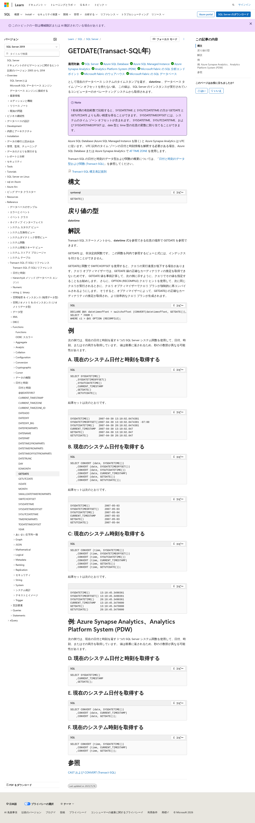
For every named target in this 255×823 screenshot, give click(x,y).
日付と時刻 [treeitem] (24, 387)
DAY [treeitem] (20, 463)
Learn (71, 39)
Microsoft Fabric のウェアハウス (104, 74)
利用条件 (153, 812)
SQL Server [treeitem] (13, 60)
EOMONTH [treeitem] (24, 468)
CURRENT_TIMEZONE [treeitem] (30, 403)
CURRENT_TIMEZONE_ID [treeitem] (31, 408)
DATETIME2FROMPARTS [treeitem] (31, 443)
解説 (199, 55)
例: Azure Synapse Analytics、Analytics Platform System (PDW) (218, 66)
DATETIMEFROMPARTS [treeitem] (30, 448)
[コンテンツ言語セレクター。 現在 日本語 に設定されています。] (11, 804)
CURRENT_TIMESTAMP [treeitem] (30, 397)
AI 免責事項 (10, 812)
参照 (199, 72)
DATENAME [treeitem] (24, 433)
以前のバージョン (31, 812)
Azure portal (206, 14)
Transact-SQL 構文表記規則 (89, 171)
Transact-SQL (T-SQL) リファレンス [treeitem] (32, 267)
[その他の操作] (184, 39)
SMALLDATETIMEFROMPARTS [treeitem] (34, 494)
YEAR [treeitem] (21, 529)
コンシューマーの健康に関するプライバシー (116, 812)
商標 (164, 812)
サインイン (244, 4)
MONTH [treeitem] (23, 488)
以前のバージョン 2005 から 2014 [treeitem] (26, 70)
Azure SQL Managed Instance (151, 64)
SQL (80, 39)
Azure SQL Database (116, 64)
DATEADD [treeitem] (23, 413)
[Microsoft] (6, 4)
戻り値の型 (203, 50)
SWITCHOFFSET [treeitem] (27, 499)
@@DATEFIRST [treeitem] (26, 392)
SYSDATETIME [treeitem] (26, 504)
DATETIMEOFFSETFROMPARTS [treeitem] (35, 453)
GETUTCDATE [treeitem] (25, 478)
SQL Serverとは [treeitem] (18, 80)
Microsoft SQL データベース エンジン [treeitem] (31, 85)
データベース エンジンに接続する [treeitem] (29, 90)
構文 (199, 45)
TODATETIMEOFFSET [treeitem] (29, 524)
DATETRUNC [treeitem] (25, 458)
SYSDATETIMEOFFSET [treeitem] (30, 509)
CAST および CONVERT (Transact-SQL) (92, 772)
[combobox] (31, 47)
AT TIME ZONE (138, 151)
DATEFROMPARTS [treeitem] (28, 428)
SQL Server (92, 39)
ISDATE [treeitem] (22, 484)
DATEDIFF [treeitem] (23, 418)
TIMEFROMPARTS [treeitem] (28, 519)
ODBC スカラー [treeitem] (24, 337)
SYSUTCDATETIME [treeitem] (28, 514)
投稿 (62, 812)
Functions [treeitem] (21, 332)
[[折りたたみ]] (55, 39)
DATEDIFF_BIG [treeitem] (26, 423)
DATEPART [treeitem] (23, 438)
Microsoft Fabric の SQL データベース (153, 74)
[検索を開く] (233, 5)
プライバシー (76, 812)
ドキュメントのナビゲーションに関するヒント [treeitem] (33, 65)
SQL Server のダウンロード (233, 14)
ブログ (49, 812)
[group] (127, 315)
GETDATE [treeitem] (23, 473)
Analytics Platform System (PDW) (115, 69)
